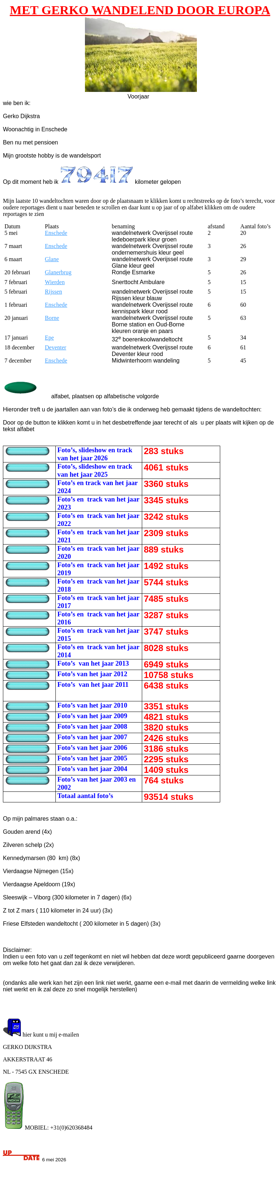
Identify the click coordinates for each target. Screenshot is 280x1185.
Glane (52, 259)
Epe (49, 337)
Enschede (56, 233)
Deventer (55, 347)
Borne (52, 318)
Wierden (55, 282)
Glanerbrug (58, 272)
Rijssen (53, 291)
